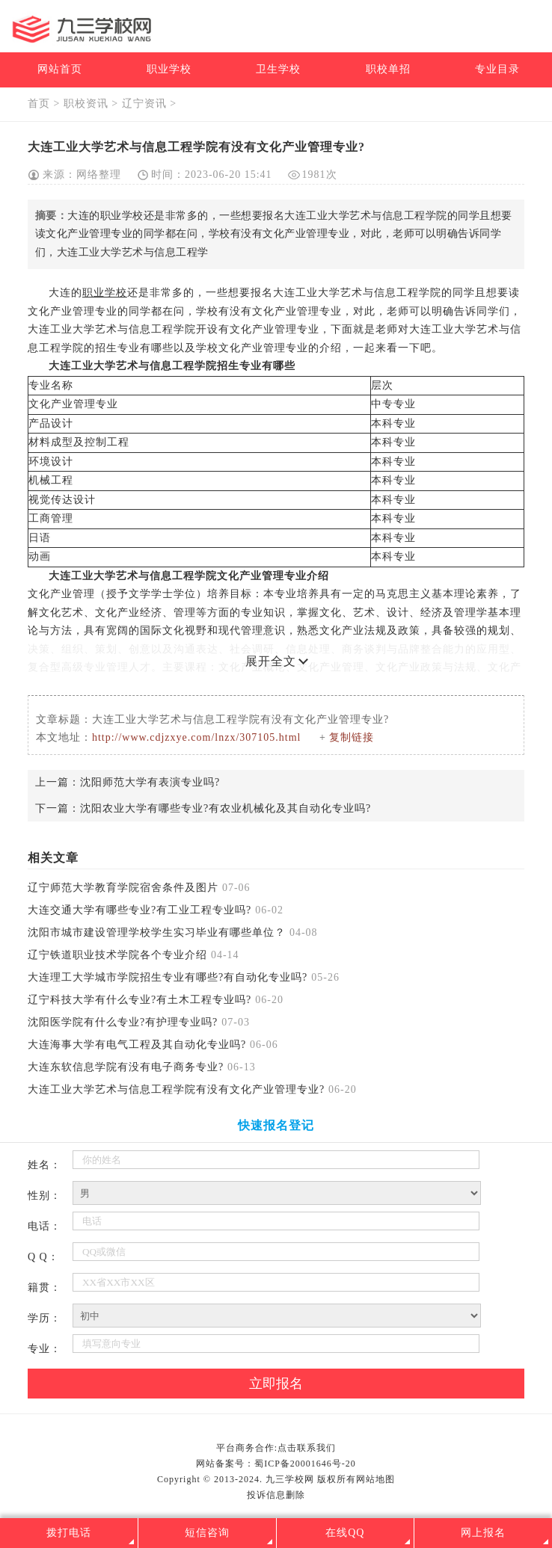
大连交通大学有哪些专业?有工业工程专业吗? (139, 910)
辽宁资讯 (144, 103)
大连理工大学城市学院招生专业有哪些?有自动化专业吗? (167, 977)
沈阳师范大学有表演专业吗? (150, 782)
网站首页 (59, 69)
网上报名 (483, 1532)
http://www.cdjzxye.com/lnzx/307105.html (196, 737)
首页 (39, 103)
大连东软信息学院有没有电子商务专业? (126, 1067)
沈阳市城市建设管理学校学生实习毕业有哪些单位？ (157, 932)
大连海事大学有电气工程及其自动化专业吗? (137, 1044)
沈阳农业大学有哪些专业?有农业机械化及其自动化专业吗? (225, 808)
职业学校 (169, 69)
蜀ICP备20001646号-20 (305, 1463)
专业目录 (497, 69)
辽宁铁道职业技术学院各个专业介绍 (117, 954)
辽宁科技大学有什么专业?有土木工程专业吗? (139, 999)
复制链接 (351, 737)
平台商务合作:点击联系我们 (276, 1448)
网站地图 (375, 1479)
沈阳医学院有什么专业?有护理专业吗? (123, 1022)
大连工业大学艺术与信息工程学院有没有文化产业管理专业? (176, 1089)
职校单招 (388, 69)
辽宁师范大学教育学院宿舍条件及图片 (123, 887)
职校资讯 (86, 103)
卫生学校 (278, 69)
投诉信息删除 (276, 1495)
